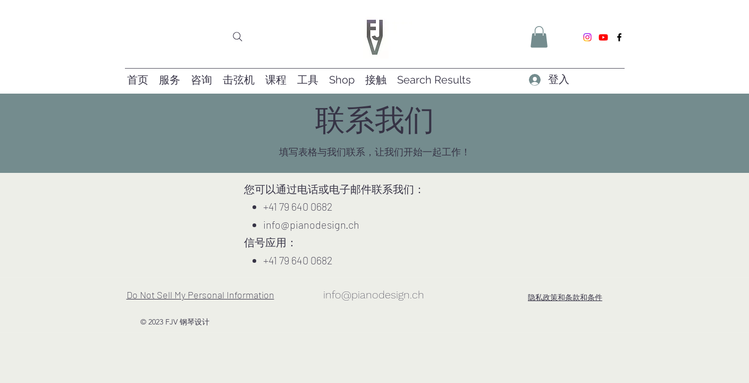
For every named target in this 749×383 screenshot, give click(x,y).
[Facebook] (619, 37)
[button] (539, 37)
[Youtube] (603, 37)
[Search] (237, 37)
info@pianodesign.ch (311, 224)
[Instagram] (587, 37)
